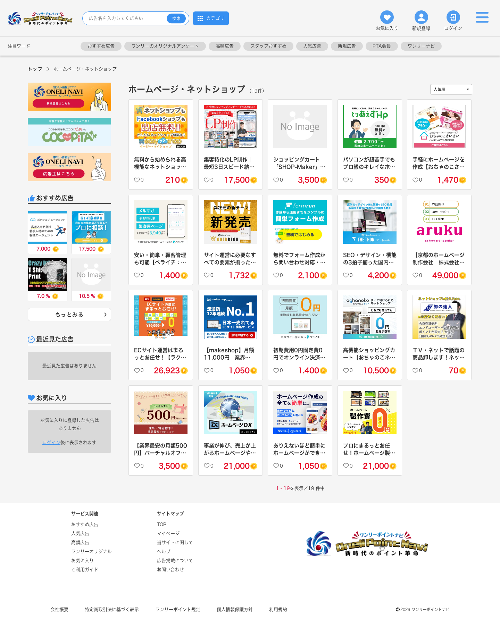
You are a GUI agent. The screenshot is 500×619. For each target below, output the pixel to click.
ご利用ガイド (84, 569)
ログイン (453, 20)
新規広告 (347, 46)
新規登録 (421, 20)
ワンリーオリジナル (91, 551)
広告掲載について (175, 560)
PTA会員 (382, 46)
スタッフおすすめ (268, 46)
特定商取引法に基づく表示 (112, 609)
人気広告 (312, 46)
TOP (161, 524)
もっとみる (81, 314)
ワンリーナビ (421, 46)
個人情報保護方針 (235, 609)
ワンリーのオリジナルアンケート (165, 46)
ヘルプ (163, 551)
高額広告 (225, 46)
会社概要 (59, 609)
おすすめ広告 (101, 46)
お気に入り (387, 20)
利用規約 (278, 609)
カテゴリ (211, 18)
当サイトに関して (175, 542)
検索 (176, 18)
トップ (35, 69)
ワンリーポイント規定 (177, 609)
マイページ (168, 533)
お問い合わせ (170, 569)
